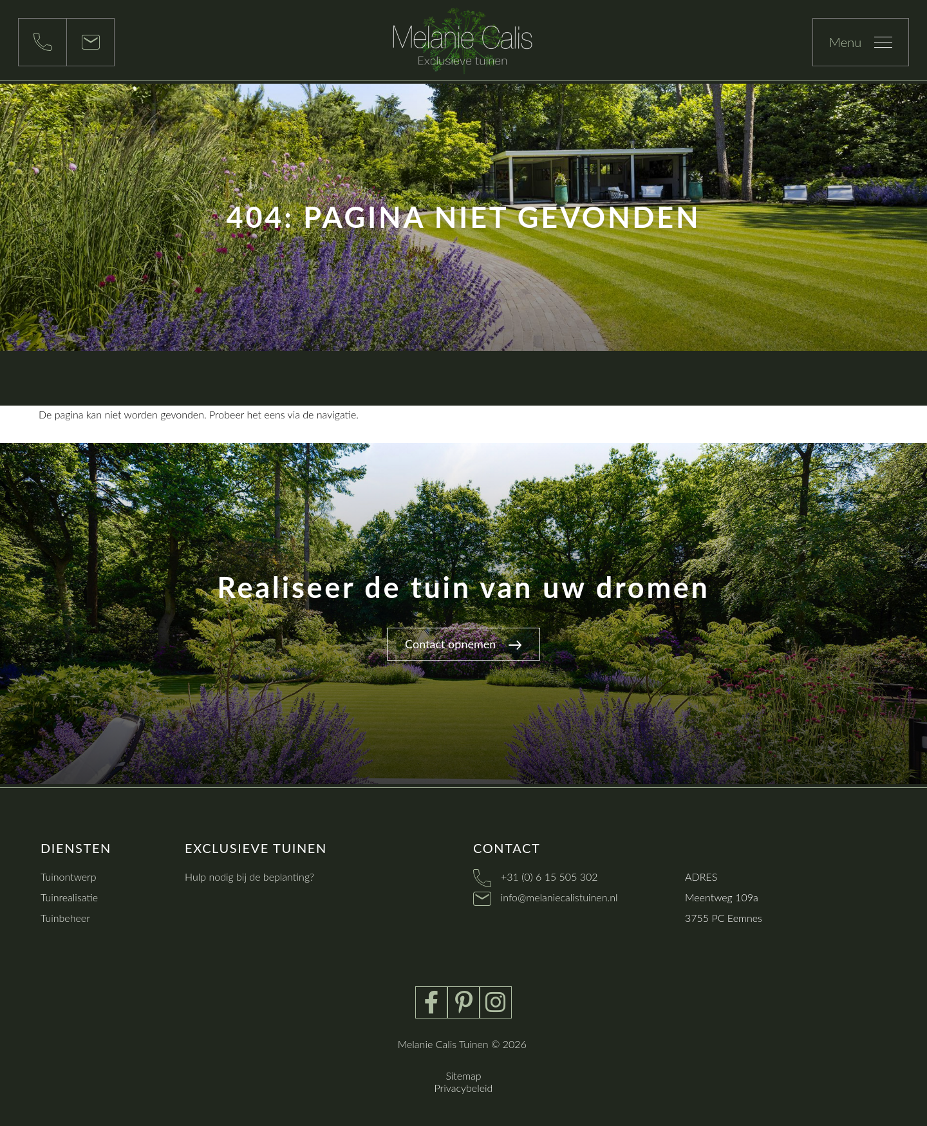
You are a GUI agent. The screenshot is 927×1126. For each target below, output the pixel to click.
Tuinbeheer (65, 918)
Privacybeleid (464, 1088)
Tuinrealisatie (69, 897)
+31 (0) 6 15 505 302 (549, 876)
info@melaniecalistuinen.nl (559, 897)
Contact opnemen (463, 644)
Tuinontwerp (69, 876)
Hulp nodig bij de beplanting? (249, 876)
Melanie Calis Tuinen (443, 1044)
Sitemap (463, 1075)
